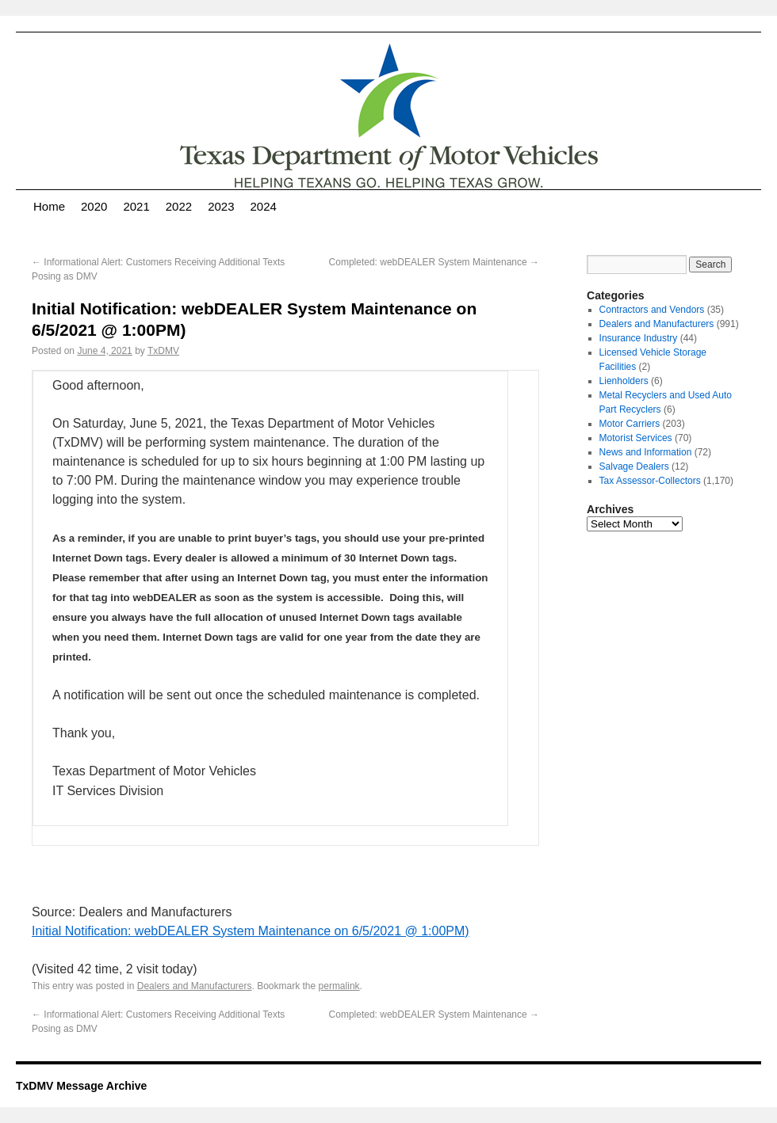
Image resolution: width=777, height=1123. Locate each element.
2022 (179, 206)
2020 (94, 206)
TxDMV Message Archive (81, 1085)
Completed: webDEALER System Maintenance (434, 262)
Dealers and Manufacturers (194, 986)
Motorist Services (635, 437)
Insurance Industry (638, 338)
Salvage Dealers (634, 466)
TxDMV (163, 350)
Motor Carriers (629, 423)
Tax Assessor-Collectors (650, 480)
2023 (221, 206)
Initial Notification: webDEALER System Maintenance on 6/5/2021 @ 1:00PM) (250, 931)
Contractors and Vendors (652, 309)
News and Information (645, 452)
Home (49, 206)
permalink (339, 986)
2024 (264, 206)
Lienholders (624, 380)
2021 (136, 206)
